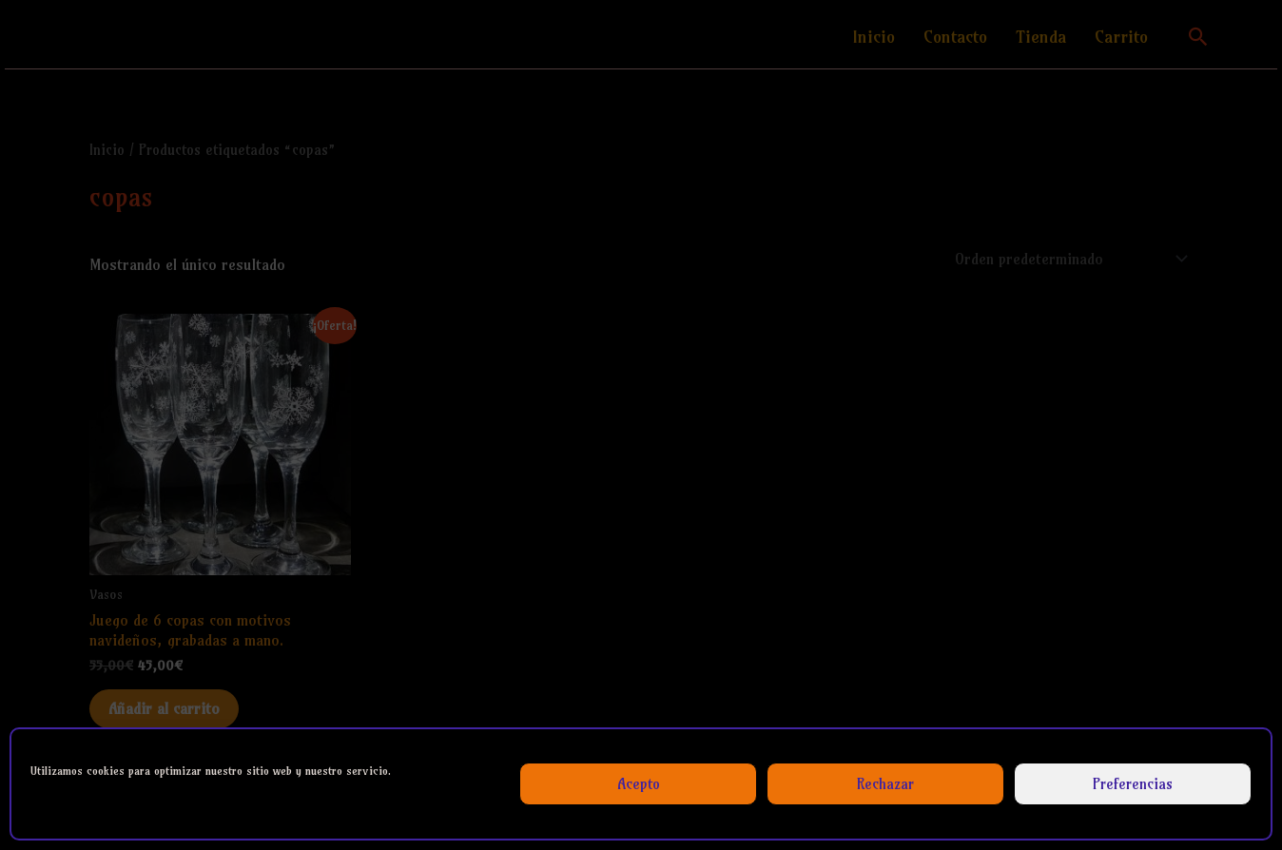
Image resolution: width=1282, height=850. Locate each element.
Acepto (638, 784)
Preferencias (1133, 784)
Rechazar (885, 784)
